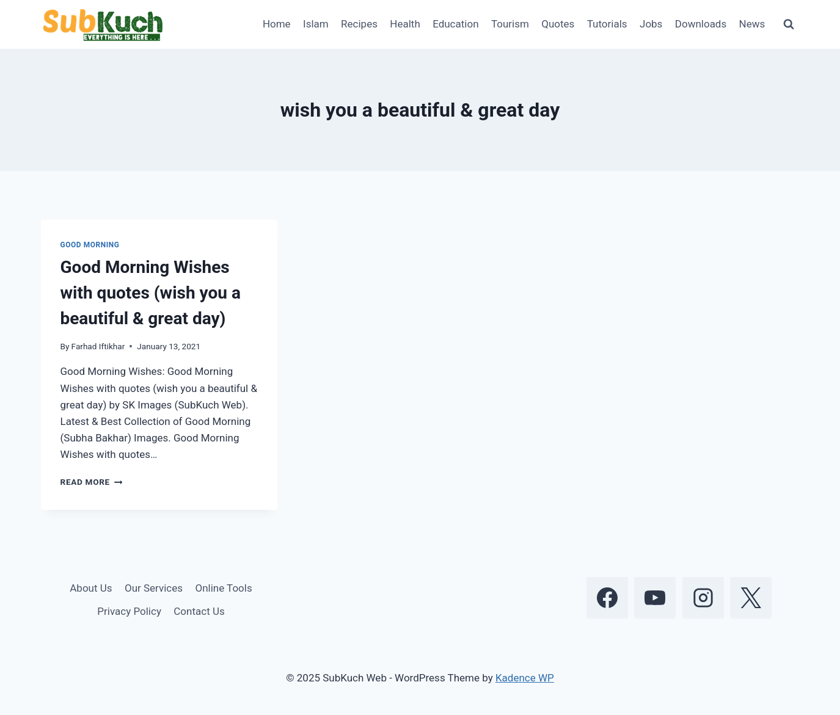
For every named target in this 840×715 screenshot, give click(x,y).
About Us (91, 588)
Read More (91, 482)
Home (277, 24)
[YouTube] (655, 598)
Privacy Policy (129, 611)
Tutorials (607, 24)
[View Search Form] (789, 24)
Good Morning (90, 245)
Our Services (154, 588)
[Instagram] (703, 598)
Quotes (557, 24)
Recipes (359, 24)
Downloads (700, 24)
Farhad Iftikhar (98, 346)
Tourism (510, 24)
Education (455, 24)
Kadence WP (524, 678)
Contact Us (198, 611)
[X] (751, 598)
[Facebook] (607, 598)
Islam (316, 24)
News (752, 24)
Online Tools (223, 588)
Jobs (651, 24)
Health (405, 24)
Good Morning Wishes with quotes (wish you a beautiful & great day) (150, 292)
